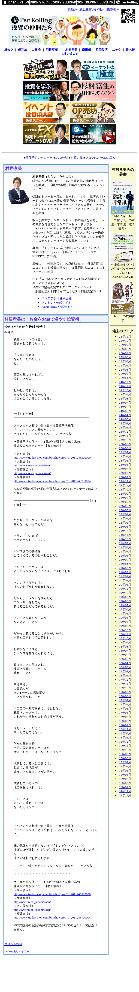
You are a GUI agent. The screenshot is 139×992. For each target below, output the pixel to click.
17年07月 (125, 700)
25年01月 (125, 378)
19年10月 (125, 593)
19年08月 (125, 601)
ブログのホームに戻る (100, 157)
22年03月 (125, 518)
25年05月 (125, 361)
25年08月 (125, 349)
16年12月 (125, 729)
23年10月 (125, 440)
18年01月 (125, 675)
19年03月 (125, 621)
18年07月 (125, 650)
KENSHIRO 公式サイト (57, 306)
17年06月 (125, 704)
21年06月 (125, 555)
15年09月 (125, 754)
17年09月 (125, 692)
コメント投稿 (13, 944)
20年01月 (125, 584)
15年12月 (125, 741)
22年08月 (125, 497)
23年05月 (125, 460)
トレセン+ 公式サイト (56, 302)
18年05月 (125, 659)
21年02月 (125, 572)
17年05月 (125, 708)
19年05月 (125, 613)
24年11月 (125, 386)
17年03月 (125, 717)
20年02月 (125, 580)
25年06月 (125, 357)
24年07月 (125, 402)
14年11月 (125, 795)
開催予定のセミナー (39, 157)
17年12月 (125, 679)
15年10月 (125, 750)
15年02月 (125, 783)
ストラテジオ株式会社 (57, 298)
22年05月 (125, 510)
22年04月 (125, 514)
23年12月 (125, 431)
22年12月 (125, 481)
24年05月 (125, 411)
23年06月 (125, 456)
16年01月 (125, 737)
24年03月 (125, 419)
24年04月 (125, 415)
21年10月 (125, 539)
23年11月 (125, 435)
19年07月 (125, 605)
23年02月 (125, 473)
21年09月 (125, 543)
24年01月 (125, 427)
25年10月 (125, 340)
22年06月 (125, 506)
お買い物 (77, 157)
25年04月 (125, 365)
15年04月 (125, 774)
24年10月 (125, 390)
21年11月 (125, 535)
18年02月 (125, 671)
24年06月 (125, 407)
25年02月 (125, 373)
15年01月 (125, 787)
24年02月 (125, 423)
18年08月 (125, 646)
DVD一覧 (61, 157)
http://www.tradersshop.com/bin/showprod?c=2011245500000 (52, 457)
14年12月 (125, 791)
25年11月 (125, 336)
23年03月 (125, 469)
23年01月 (125, 477)
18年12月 (125, 630)
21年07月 (125, 551)
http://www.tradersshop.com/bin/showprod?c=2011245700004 (52, 481)
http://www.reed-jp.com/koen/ (32, 465)
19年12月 (125, 588)
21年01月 (125, 576)
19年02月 (125, 626)
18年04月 (125, 663)
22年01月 (125, 526)
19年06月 (125, 609)
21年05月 (125, 559)
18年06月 (125, 655)
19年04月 (125, 617)
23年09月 (125, 444)
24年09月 (125, 394)
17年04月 (125, 712)
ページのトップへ (18, 951)
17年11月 (125, 683)
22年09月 (125, 493)
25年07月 (125, 353)
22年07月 (125, 502)
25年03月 (125, 369)
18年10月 (125, 638)
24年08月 (125, 398)
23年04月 (125, 464)
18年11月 (125, 634)
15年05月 (125, 770)
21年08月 (125, 547)
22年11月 (125, 485)
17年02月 (125, 721)
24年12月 (125, 382)
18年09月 (125, 642)
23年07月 (125, 452)
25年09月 (125, 345)
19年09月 (125, 597)
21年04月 (125, 564)
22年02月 (125, 522)
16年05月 (125, 733)
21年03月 (125, 568)
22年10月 (125, 489)
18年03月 (125, 667)
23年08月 (125, 448)
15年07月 (125, 762)
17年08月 (125, 696)
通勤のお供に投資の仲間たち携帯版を (93, 9)
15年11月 (125, 745)
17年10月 (125, 688)
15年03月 (125, 779)
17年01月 (125, 725)
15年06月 (125, 766)
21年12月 (125, 531)
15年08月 (125, 758)
